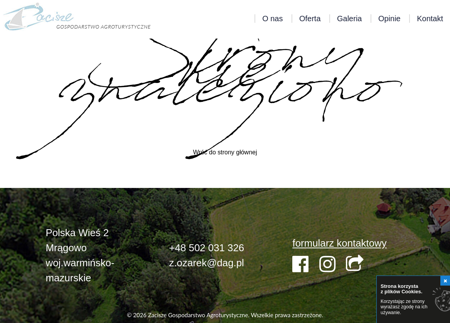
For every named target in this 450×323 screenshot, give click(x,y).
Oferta (310, 18)
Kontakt (430, 18)
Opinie (389, 18)
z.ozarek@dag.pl (206, 262)
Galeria (349, 18)
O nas (272, 18)
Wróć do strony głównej (225, 152)
